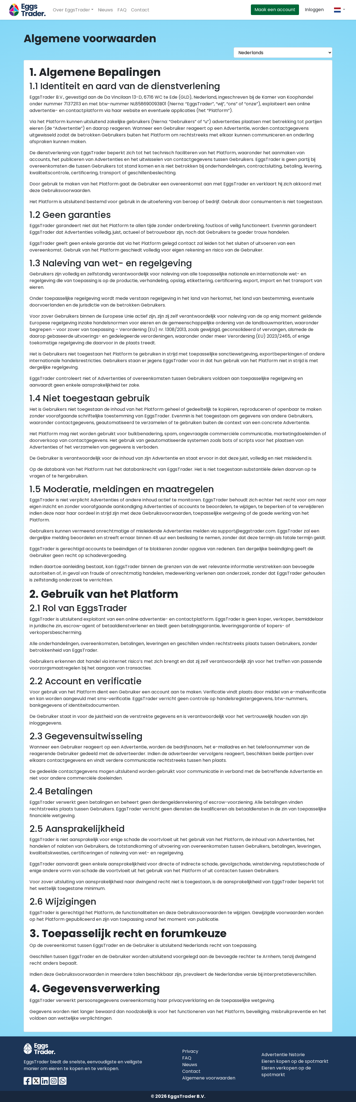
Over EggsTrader (71, 10)
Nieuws (105, 10)
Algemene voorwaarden (208, 1078)
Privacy (190, 1051)
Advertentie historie (283, 1054)
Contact (140, 10)
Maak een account (274, 9)
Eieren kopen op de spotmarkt (294, 1061)
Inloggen (314, 9)
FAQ (122, 10)
